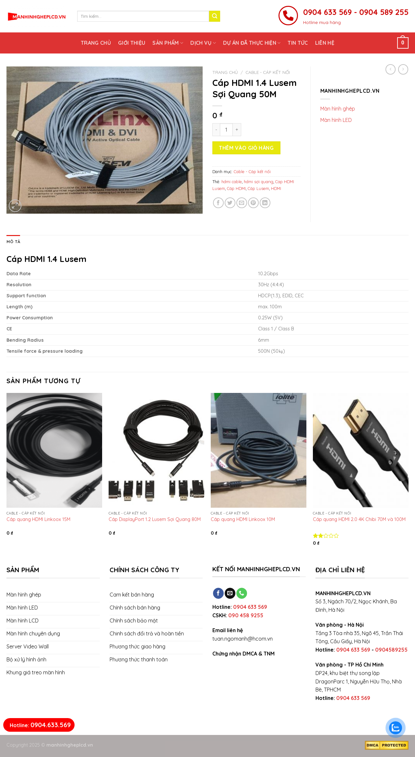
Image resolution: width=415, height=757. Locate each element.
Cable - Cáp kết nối (267, 72)
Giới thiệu (131, 43)
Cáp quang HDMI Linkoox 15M (38, 519)
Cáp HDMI (236, 188)
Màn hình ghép (337, 108)
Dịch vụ (203, 43)
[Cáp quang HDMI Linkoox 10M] (258, 450)
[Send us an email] (230, 593)
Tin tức (298, 43)
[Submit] (214, 16)
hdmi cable (231, 181)
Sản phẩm (167, 43)
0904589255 (391, 649)
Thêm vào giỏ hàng (246, 148)
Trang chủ (96, 43)
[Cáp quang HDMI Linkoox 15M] (54, 450)
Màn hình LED (336, 120)
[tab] (13, 241)
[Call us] (241, 593)
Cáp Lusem (258, 188)
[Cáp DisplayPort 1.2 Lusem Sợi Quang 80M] (156, 450)
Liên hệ (324, 43)
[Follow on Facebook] (218, 593)
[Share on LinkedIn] (265, 202)
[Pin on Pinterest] (253, 202)
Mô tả (13, 241)
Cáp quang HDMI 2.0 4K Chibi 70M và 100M (359, 519)
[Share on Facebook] (218, 202)
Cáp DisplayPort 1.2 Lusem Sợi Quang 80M (155, 519)
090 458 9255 (245, 615)
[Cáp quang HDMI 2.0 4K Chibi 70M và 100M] (361, 450)
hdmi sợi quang (258, 181)
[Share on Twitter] (230, 202)
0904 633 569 (250, 607)
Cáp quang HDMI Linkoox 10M (243, 519)
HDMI (276, 188)
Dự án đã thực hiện (251, 43)
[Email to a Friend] (241, 202)
